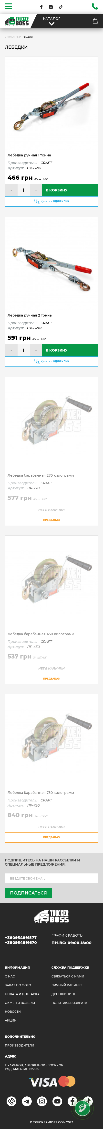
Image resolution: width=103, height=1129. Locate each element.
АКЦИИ (11, 1020)
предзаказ (51, 520)
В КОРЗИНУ (56, 190)
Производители (19, 1045)
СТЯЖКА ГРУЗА (13, 37)
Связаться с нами (68, 976)
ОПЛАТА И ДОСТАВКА (22, 994)
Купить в (55, 201)
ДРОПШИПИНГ (64, 994)
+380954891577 (21, 937)
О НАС (10, 976)
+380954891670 (21, 942)
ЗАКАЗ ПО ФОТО (18, 985)
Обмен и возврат (20, 1003)
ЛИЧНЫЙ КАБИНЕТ (67, 985)
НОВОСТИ (13, 1011)
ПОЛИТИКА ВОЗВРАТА (69, 1003)
